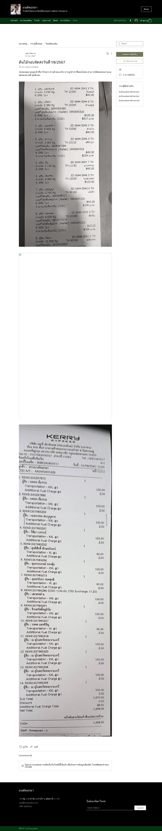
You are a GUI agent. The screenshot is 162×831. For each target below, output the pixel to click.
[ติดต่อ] (146, 9)
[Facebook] (130, 20)
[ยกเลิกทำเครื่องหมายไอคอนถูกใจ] (20, 746)
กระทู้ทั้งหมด (36, 43)
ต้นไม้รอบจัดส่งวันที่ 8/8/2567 (129, 92)
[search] (129, 43)
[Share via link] (34, 747)
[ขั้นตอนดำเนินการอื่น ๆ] (110, 53)
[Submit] (140, 808)
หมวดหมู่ (23, 43)
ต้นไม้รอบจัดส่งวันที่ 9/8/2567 (129, 96)
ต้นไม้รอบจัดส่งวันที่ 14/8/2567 (129, 101)
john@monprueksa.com (28, 802)
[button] (149, 20)
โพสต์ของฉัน (51, 43)
